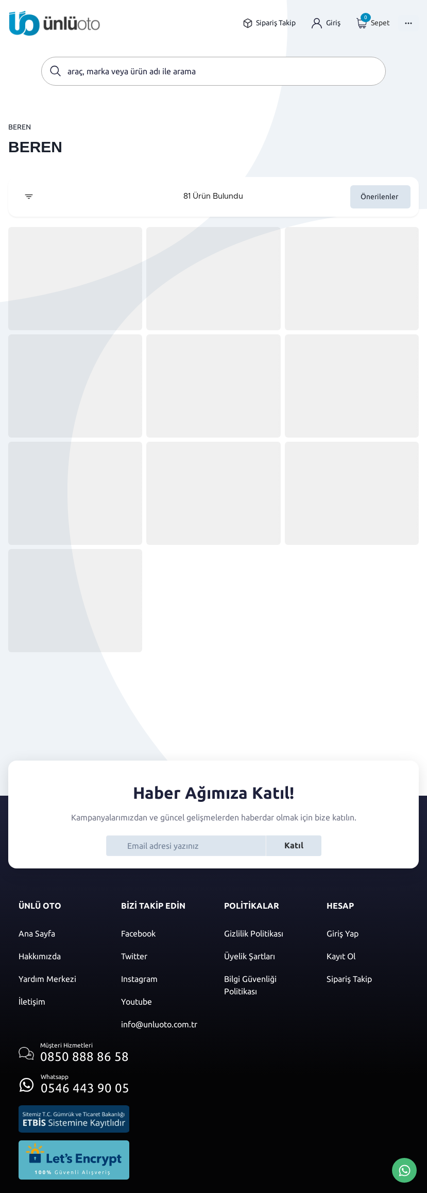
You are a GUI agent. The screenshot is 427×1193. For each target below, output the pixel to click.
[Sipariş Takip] (367, 979)
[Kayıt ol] (367, 956)
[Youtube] (162, 1001)
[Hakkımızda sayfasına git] (59, 956)
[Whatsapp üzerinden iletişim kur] (74, 1082)
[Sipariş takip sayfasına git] (269, 23)
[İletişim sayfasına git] (59, 1001)
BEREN (19, 127)
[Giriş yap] (326, 23)
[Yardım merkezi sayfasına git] (59, 979)
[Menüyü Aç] (408, 23)
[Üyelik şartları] (265, 956)
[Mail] (162, 1024)
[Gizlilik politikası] (265, 933)
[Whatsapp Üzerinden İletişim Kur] (404, 1169)
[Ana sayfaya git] (54, 23)
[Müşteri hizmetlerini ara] (74, 1053)
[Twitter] (162, 956)
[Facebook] (162, 933)
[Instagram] (162, 979)
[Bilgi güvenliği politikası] (265, 985)
